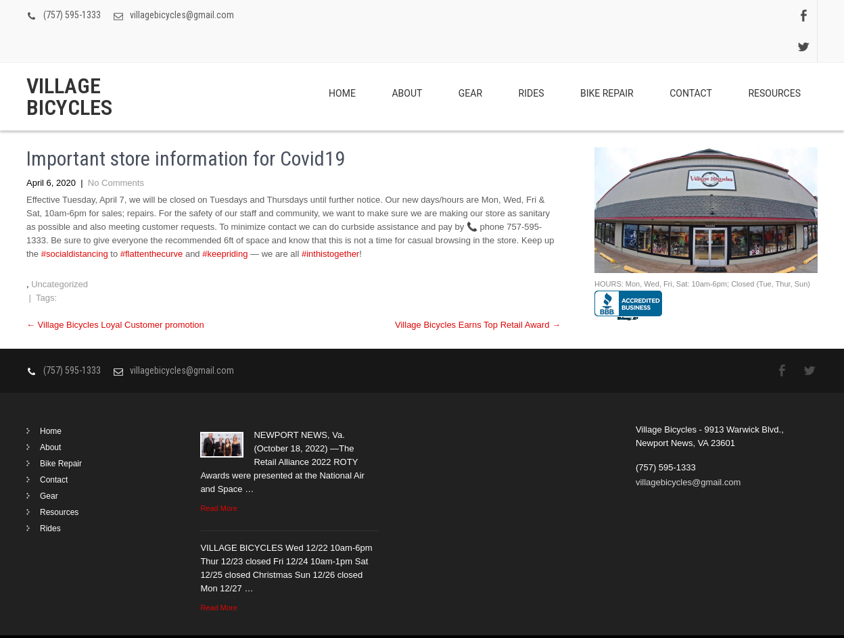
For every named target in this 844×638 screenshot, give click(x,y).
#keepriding (225, 223)
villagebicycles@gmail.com (182, 14)
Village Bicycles (69, 65)
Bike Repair (607, 62)
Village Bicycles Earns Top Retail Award (478, 294)
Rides (531, 62)
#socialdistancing (74, 223)
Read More (218, 477)
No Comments (116, 152)
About (407, 62)
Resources (774, 62)
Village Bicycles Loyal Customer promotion (115, 294)
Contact (691, 62)
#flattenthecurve (151, 223)
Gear (470, 62)
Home (342, 62)
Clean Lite (798, 621)
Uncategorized (59, 253)
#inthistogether (330, 223)
